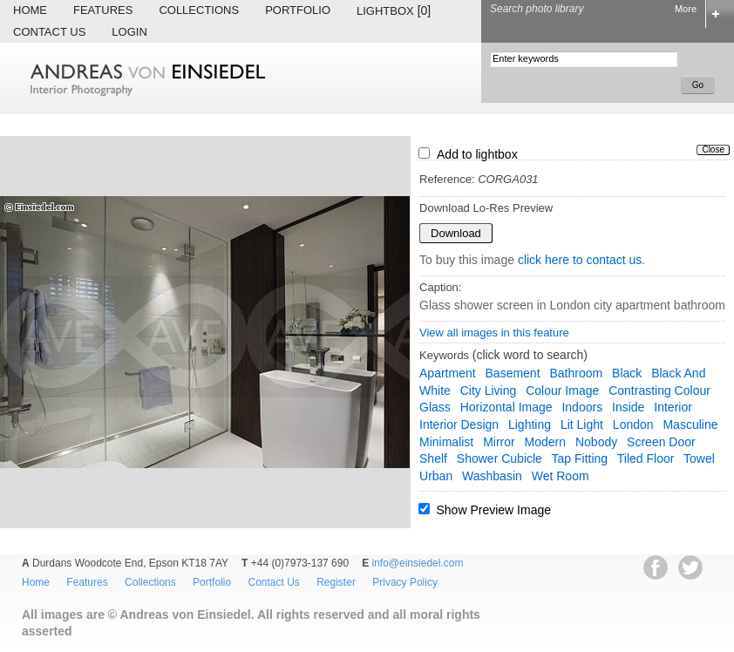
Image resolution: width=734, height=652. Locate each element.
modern (545, 442)
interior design (459, 424)
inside (628, 407)
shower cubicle (499, 458)
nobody (596, 442)
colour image (562, 390)
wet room (560, 476)
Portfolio (297, 10)
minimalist (446, 442)
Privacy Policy (405, 582)
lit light (582, 424)
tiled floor (646, 458)
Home (30, 10)
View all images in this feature (494, 332)
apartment (447, 373)
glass (435, 407)
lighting (529, 424)
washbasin (492, 476)
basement (513, 373)
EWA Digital (32, 651)
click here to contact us (580, 260)
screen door (661, 442)
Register (336, 582)
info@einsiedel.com (418, 563)
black (627, 373)
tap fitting (580, 458)
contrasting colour (659, 390)
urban (435, 476)
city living (488, 390)
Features (103, 10)
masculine (690, 424)
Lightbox (394, 10)
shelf (433, 458)
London (633, 424)
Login (129, 31)
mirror (499, 442)
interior (673, 407)
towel (699, 458)
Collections (199, 10)
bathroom (575, 373)
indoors (581, 407)
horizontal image (506, 407)
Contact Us (49, 31)
